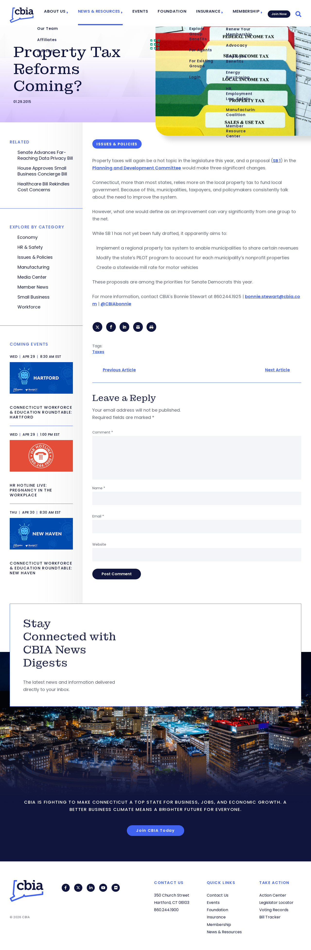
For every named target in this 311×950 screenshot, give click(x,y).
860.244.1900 (166, 910)
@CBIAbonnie (116, 304)
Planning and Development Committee (136, 168)
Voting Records (273, 910)
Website (99, 545)
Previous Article (119, 371)
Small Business (33, 297)
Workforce (28, 307)
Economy (27, 237)
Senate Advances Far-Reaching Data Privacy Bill (45, 155)
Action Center (272, 895)
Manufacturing (33, 267)
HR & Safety (30, 247)
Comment (102, 433)
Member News (32, 287)
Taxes (98, 352)
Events (146, 12)
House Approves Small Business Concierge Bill (42, 171)
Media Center (32, 277)
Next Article (277, 371)
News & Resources (107, 12)
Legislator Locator (276, 902)
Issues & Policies (35, 257)
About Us (65, 12)
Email (98, 517)
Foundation (175, 12)
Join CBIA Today (155, 831)
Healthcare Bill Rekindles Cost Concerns (43, 187)
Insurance (207, 12)
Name (98, 488)
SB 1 (277, 161)
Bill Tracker (270, 917)
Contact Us (217, 895)
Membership (243, 12)
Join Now (278, 12)
